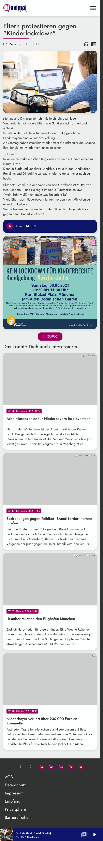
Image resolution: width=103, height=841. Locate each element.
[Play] (9, 226)
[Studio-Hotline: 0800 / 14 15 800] (30, 766)
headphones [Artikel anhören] (86, 44)
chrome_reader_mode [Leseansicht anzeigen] (93, 44)
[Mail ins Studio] (21, 766)
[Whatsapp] (40, 766)
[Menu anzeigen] (93, 8)
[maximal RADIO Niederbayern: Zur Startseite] (26, 8)
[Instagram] (60, 766)
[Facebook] (50, 766)
